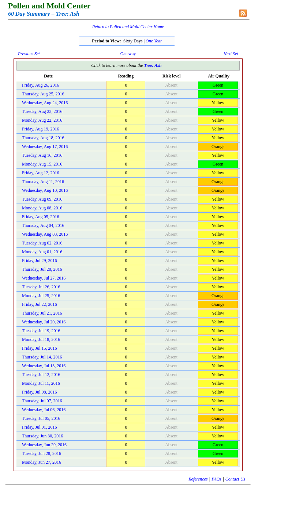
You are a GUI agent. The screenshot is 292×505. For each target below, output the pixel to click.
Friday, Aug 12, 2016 (40, 172)
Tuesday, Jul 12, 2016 (41, 374)
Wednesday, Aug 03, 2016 (45, 234)
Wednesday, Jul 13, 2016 (43, 365)
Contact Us (235, 479)
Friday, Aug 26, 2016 (40, 85)
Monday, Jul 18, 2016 (41, 339)
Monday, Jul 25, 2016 (41, 295)
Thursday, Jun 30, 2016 (42, 435)
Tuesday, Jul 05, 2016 (41, 418)
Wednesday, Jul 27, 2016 (43, 278)
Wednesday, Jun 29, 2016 (44, 444)
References (197, 479)
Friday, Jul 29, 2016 (39, 260)
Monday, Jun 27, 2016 (41, 462)
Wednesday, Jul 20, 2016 (43, 321)
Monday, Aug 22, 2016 (42, 120)
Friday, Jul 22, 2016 (39, 304)
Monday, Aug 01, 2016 (42, 251)
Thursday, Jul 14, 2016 (42, 357)
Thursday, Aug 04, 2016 (43, 225)
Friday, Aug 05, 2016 (40, 216)
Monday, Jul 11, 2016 (41, 383)
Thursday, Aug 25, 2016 (43, 93)
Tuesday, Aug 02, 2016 (42, 243)
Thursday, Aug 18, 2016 (43, 137)
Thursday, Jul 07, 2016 (42, 400)
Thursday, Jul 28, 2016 (42, 269)
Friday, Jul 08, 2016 (39, 392)
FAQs (216, 479)
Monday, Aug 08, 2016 (42, 207)
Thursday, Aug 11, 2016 (43, 181)
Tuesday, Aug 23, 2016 (42, 111)
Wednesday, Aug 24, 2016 (45, 102)
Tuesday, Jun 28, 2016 (41, 453)
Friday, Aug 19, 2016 (40, 129)
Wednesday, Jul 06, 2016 (43, 409)
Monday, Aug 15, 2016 (42, 164)
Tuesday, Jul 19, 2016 (41, 330)
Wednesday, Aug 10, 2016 (45, 190)
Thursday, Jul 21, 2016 (42, 313)
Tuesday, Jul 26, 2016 (41, 286)
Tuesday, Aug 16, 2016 (42, 155)
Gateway (128, 53)
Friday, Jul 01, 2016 (39, 427)
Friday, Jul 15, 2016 (39, 348)
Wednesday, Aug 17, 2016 (45, 146)
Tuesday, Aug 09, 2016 (42, 199)
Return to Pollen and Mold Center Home (128, 26)
